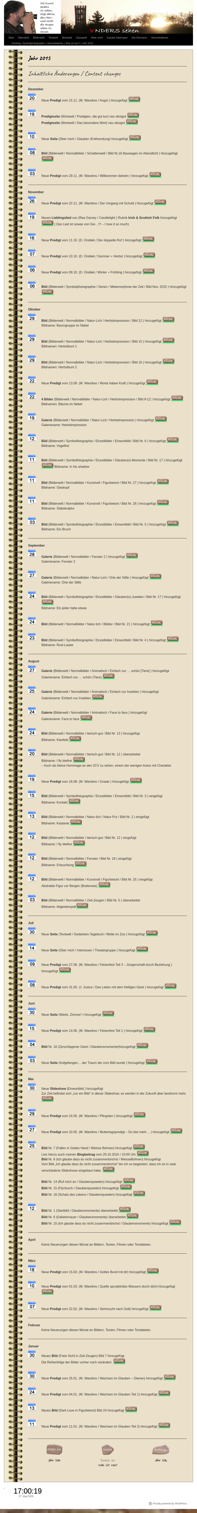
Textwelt (53, 37)
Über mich (97, 37)
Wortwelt (67, 37)
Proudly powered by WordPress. (170, 1503)
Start (11, 37)
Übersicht (23, 37)
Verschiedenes (159, 37)
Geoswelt (81, 37)
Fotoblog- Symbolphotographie (27, 43)
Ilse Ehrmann (139, 37)
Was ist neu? (73, 43)
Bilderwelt (38, 37)
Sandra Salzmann (117, 37)
